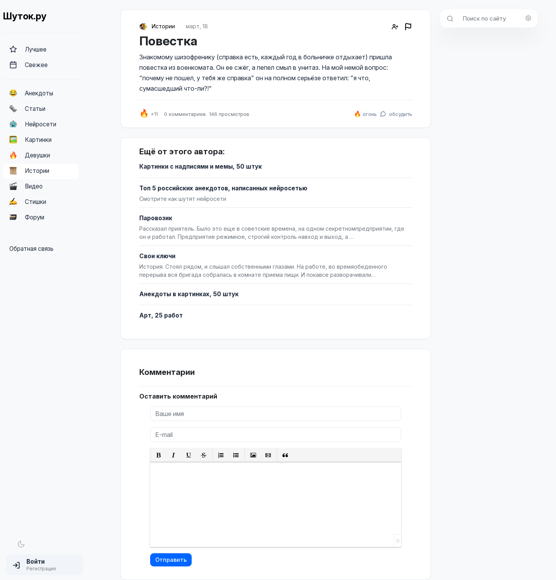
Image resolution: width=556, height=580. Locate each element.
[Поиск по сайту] (497, 18)
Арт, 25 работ (161, 315)
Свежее (28, 65)
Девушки (29, 155)
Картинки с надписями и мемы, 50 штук (200, 166)
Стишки (27, 201)
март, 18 (197, 26)
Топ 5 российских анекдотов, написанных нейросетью (223, 188)
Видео (26, 186)
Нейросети (32, 124)
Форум (26, 217)
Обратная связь (31, 248)
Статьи (27, 108)
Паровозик (155, 218)
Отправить (171, 559)
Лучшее (28, 49)
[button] (44, 564)
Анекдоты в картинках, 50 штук (189, 294)
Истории (29, 170)
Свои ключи (157, 256)
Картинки (30, 139)
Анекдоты (31, 93)
